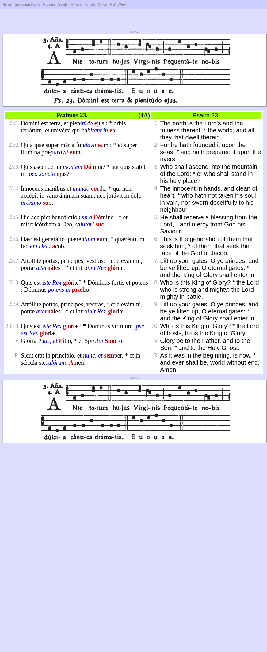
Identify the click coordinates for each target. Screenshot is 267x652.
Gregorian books (27, 4)
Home (7, 4)
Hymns (76, 4)
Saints (63, 4)
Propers (49, 4)
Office (102, 4)
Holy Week (118, 4)
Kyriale (89, 4)
